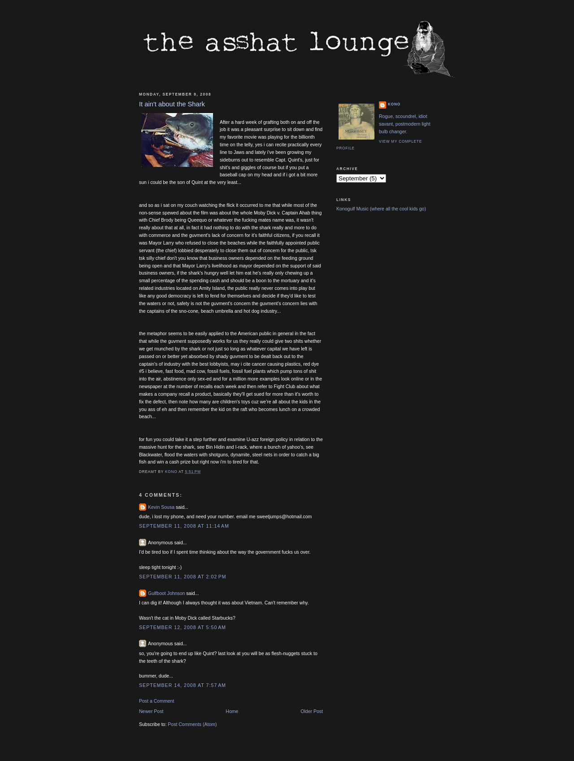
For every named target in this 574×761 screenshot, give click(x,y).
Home (232, 711)
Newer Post (151, 711)
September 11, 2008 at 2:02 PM (182, 576)
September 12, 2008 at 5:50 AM (182, 627)
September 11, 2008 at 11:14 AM (184, 526)
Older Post (311, 711)
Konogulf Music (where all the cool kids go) (381, 208)
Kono (394, 104)
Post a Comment (156, 701)
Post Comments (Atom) (192, 724)
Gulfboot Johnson (166, 593)
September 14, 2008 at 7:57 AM (182, 685)
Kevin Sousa (161, 507)
